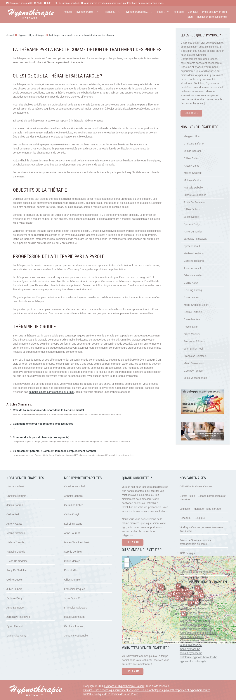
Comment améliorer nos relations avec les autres (43, 423)
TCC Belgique (188, 553)
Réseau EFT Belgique (192, 517)
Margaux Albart (192, 136)
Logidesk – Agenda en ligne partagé (200, 508)
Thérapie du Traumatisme (194, 562)
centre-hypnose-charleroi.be (196, 628)
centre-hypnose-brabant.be (195, 612)
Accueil (10, 35)
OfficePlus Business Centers (196, 486)
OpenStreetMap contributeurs (216, 642)
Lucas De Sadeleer (195, 194)
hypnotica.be (187, 596)
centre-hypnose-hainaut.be (195, 620)
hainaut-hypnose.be (191, 653)
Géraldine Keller (193, 275)
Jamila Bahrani (192, 150)
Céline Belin (191, 158)
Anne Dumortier (193, 231)
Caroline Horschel (194, 260)
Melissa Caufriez (193, 180)
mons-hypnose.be (190, 649)
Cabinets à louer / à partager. (196, 571)
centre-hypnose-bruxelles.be (196, 604)
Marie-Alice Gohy (194, 253)
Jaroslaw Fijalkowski (195, 238)
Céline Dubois (192, 209)
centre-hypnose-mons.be (194, 624)
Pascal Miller (191, 326)
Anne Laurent (191, 297)
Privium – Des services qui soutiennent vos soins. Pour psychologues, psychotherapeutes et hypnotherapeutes (146, 690)
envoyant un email (153, 3)
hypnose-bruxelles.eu (192, 636)
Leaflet (184, 642)
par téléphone (130, 3)
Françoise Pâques (194, 341)
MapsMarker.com (172, 642)
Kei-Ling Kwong (193, 290)
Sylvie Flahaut (192, 246)
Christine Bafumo (194, 143)
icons (190, 642)
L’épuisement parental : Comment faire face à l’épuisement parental (54, 450)
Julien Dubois (191, 216)
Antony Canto (191, 165)
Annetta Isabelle (193, 268)
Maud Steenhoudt (194, 363)
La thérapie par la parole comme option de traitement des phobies (81, 35)
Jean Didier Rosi (193, 348)
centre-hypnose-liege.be (193, 608)
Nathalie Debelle (193, 187)
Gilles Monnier (192, 334)
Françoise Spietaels (195, 356)
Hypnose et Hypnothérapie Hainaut (124, 686)
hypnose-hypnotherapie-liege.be (198, 632)
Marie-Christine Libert (196, 304)
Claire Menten (192, 319)
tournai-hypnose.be (191, 644)
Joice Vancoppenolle (195, 377)
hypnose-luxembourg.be (193, 661)
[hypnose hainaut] (37, 14)
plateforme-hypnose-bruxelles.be (198, 657)
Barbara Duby (192, 224)
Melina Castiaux (193, 172)
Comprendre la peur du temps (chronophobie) (41, 437)
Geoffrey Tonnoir (193, 370)
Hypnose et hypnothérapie (31, 35)
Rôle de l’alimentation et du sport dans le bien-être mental (48, 410)
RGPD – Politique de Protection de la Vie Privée (110, 694)
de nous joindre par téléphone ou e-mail (51, 391)
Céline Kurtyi (191, 282)
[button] (97, 11)
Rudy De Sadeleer (194, 202)
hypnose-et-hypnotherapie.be (196, 600)
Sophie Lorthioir (193, 312)
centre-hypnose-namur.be (194, 616)
